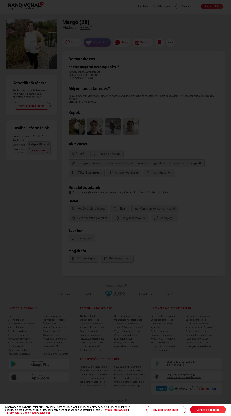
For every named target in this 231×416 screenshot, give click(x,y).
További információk (115, 409)
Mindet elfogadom (208, 409)
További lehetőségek (166, 409)
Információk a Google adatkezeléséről (28, 412)
